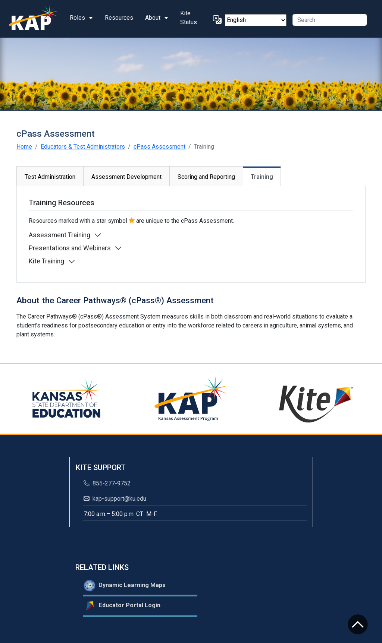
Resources (119, 17)
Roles (77, 17)
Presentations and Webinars (70, 248)
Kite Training (46, 261)
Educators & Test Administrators (83, 146)
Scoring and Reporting (206, 176)
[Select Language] (255, 20)
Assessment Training (59, 235)
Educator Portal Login (122, 605)
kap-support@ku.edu (115, 498)
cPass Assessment (159, 146)
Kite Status (188, 18)
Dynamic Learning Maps (125, 586)
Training (262, 176)
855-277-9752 (107, 483)
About (152, 17)
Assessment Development (126, 176)
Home (24, 146)
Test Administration (50, 176)
